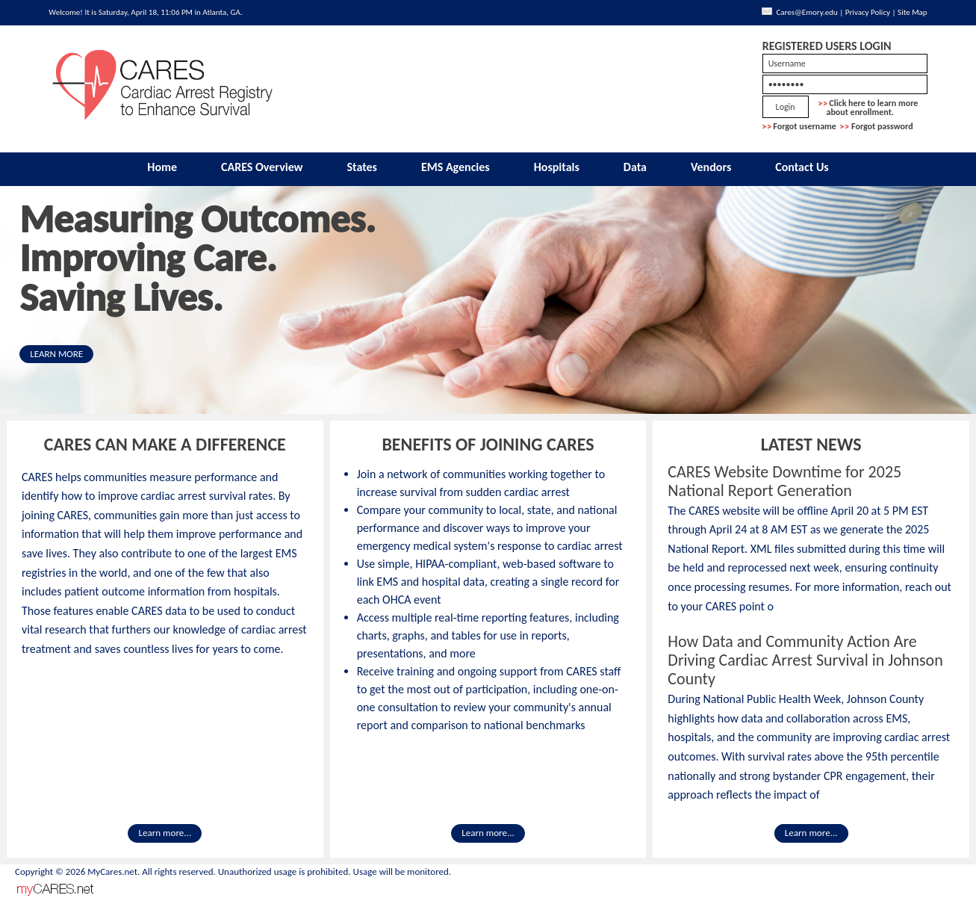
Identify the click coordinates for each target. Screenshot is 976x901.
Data (635, 167)
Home (162, 167)
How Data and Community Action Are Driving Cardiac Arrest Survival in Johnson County (805, 660)
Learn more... (164, 833)
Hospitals (556, 167)
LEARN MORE (56, 354)
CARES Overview (262, 167)
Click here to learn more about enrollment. (868, 107)
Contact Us (801, 167)
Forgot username (804, 126)
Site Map (912, 12)
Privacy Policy (867, 12)
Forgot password (882, 126)
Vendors (711, 167)
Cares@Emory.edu (806, 12)
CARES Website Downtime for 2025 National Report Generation (784, 481)
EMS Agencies (455, 167)
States (362, 167)
